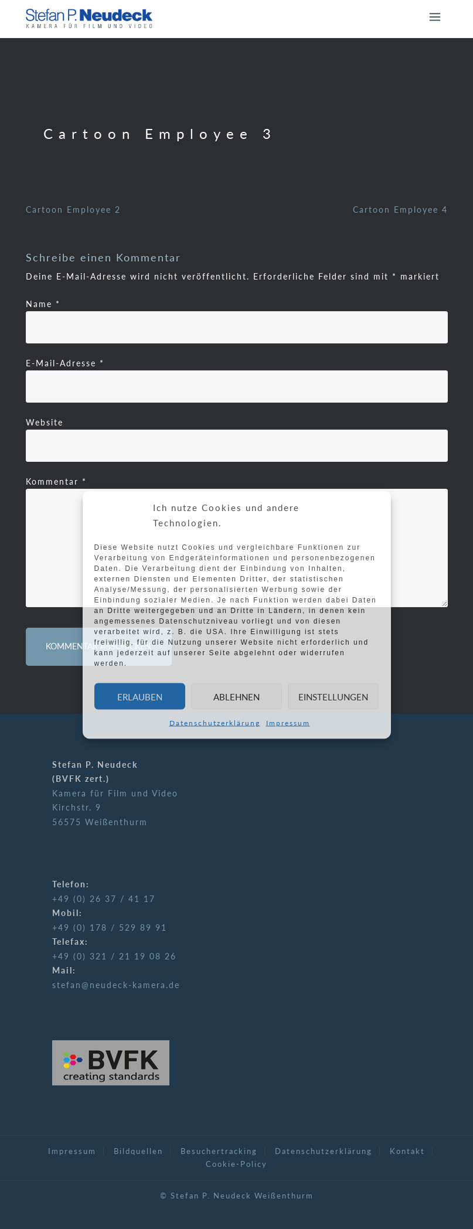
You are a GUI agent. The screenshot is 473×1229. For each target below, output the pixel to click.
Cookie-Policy (236, 1164)
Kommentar (56, 481)
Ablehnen (236, 696)
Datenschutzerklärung (214, 723)
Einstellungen (333, 696)
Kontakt (407, 1151)
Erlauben (139, 696)
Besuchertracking (219, 1151)
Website (44, 422)
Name (43, 304)
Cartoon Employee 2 (73, 210)
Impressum (288, 723)
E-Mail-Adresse (65, 363)
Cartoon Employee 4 (400, 210)
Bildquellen (138, 1151)
